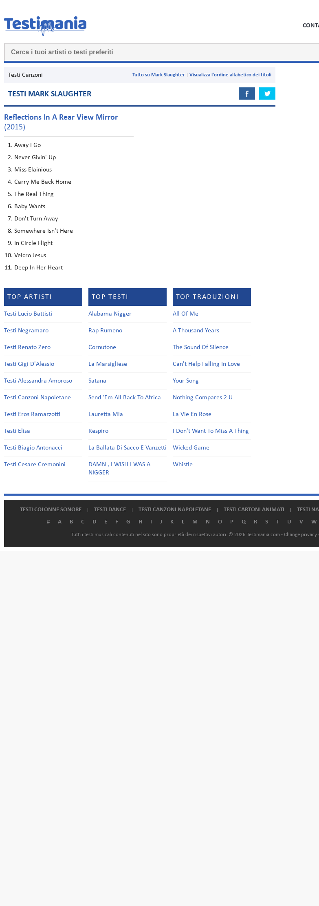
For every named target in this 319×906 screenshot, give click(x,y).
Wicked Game (191, 448)
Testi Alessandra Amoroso (38, 381)
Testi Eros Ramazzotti (32, 414)
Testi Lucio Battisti (28, 314)
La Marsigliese (107, 364)
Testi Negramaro (26, 330)
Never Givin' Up (35, 157)
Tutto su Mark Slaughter (158, 75)
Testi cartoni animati (254, 510)
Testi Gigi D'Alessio (29, 364)
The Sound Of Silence (201, 347)
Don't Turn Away (36, 219)
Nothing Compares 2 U (203, 397)
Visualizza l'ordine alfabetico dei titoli (230, 75)
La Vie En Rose (192, 414)
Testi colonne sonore (50, 510)
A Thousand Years (196, 330)
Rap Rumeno (105, 330)
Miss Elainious (33, 170)
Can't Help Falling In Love (206, 364)
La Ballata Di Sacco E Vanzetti (127, 448)
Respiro (98, 431)
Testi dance (110, 510)
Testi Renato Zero (27, 347)
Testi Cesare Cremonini (35, 464)
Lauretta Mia (105, 414)
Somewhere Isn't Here (43, 231)
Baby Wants (29, 206)
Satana (97, 381)
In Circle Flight (33, 243)
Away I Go (27, 145)
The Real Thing (34, 194)
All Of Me (185, 314)
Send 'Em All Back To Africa (124, 397)
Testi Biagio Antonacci (33, 448)
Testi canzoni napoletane (175, 510)
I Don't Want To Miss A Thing (211, 431)
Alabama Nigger (110, 314)
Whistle (183, 464)
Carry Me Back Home (42, 182)
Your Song (186, 381)
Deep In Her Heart (38, 268)
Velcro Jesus (30, 255)
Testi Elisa (17, 431)
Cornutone (102, 347)
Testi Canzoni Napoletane (37, 397)
